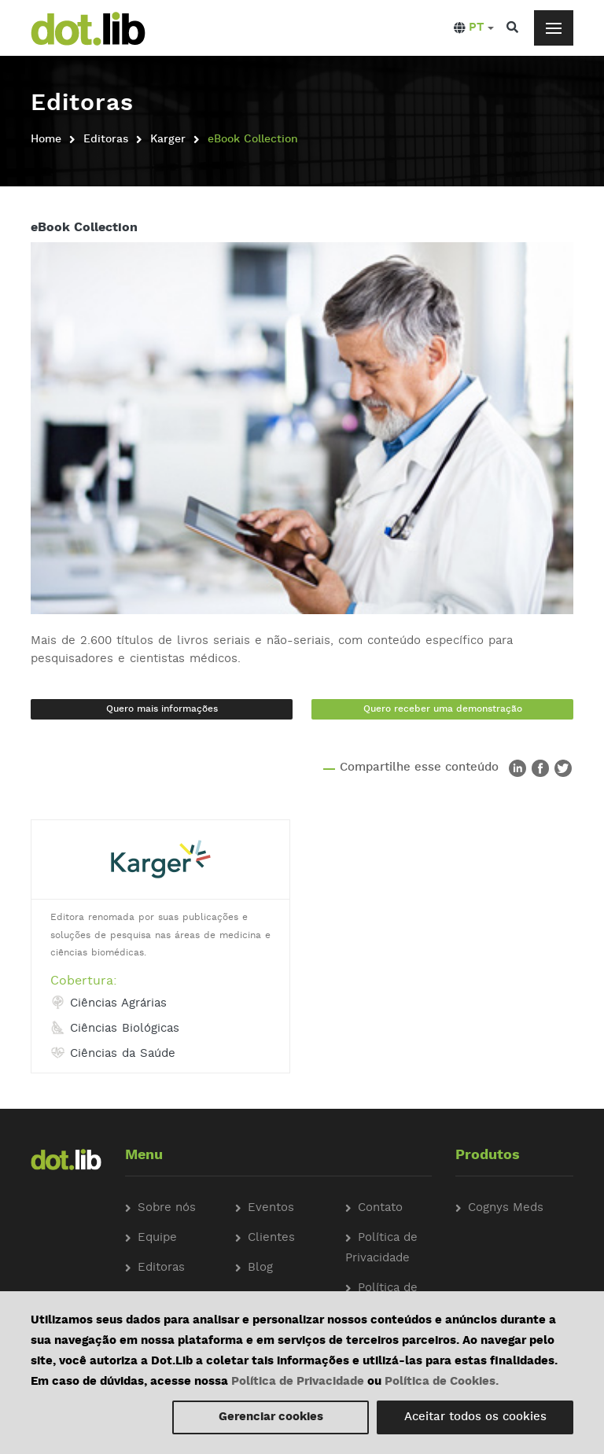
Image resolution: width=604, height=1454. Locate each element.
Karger (168, 139)
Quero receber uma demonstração (442, 709)
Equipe (157, 1238)
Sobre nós (167, 1208)
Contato (380, 1208)
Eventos (271, 1208)
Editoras (105, 139)
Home (46, 139)
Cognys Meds (505, 1208)
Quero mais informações (162, 709)
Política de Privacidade (297, 1382)
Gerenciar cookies (271, 1417)
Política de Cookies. (442, 1382)
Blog (260, 1268)
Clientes (271, 1238)
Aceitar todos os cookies (475, 1417)
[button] (474, 28)
